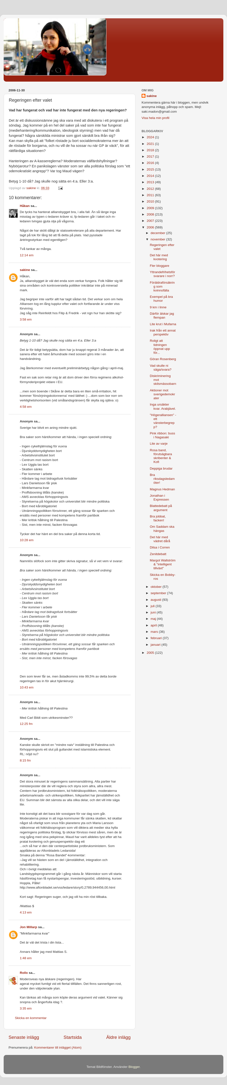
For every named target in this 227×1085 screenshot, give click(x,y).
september (159, 593)
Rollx (24, 973)
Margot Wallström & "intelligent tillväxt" (162, 564)
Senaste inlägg (24, 1037)
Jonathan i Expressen (159, 497)
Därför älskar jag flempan (162, 315)
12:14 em (26, 255)
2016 (151, 163)
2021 (151, 144)
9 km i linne (158, 307)
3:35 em (26, 1008)
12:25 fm (26, 724)
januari (156, 644)
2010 (151, 201)
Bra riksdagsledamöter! (162, 478)
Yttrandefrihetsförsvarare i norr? (162, 274)
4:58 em (26, 406)
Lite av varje (159, 443)
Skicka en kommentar (31, 1018)
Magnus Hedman (162, 489)
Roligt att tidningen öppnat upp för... (160, 347)
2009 (151, 208)
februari (157, 638)
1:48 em (26, 958)
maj (154, 619)
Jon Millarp (28, 927)
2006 (151, 227)
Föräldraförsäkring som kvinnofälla (162, 286)
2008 (151, 214)
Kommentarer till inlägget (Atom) (58, 1047)
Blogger (134, 1067)
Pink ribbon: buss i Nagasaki (162, 435)
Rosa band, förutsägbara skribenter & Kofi (161, 456)
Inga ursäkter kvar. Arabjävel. (163, 406)
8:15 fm (25, 760)
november (158, 239)
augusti (156, 600)
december (158, 233)
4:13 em (26, 912)
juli (153, 606)
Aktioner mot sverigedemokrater (162, 394)
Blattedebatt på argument (161, 508)
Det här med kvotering (159, 257)
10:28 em (26, 540)
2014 (151, 176)
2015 (151, 169)
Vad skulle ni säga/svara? (161, 367)
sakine (25, 270)
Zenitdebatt (158, 554)
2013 (151, 182)
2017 (151, 156)
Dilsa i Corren (160, 547)
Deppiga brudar (161, 468)
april (154, 625)
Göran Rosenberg (163, 359)
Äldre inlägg (118, 1037)
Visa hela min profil (155, 118)
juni (154, 612)
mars (155, 632)
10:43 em (26, 687)
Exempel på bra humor (161, 298)
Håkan (25, 206)
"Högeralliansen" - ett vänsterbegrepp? (163, 421)
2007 (151, 221)
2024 (151, 137)
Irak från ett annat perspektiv (163, 332)
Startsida (72, 1037)
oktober (157, 587)
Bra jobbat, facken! (158, 518)
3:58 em (26, 319)
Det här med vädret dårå (160, 539)
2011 (151, 195)
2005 (151, 653)
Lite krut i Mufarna (163, 324)
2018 (151, 150)
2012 (151, 189)
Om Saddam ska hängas (162, 528)
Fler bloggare (159, 266)
